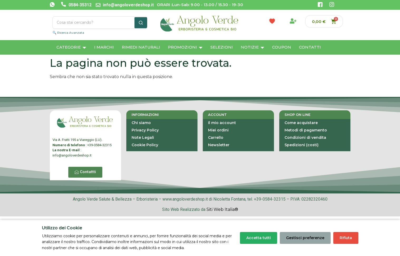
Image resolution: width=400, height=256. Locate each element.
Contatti (310, 47)
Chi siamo (141, 122)
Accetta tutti (258, 237)
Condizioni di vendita (305, 137)
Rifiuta (346, 237)
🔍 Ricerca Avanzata (68, 33)
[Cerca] (140, 22)
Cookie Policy (145, 145)
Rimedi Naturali (141, 47)
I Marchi (104, 47)
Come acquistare (301, 122)
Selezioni (221, 47)
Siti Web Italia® (222, 209)
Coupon (281, 47)
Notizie (252, 48)
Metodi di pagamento (306, 130)
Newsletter (218, 145)
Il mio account (222, 122)
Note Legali (143, 137)
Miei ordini (218, 130)
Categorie (71, 48)
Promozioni (185, 48)
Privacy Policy (145, 130)
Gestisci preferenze (305, 237)
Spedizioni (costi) (302, 145)
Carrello (215, 137)
